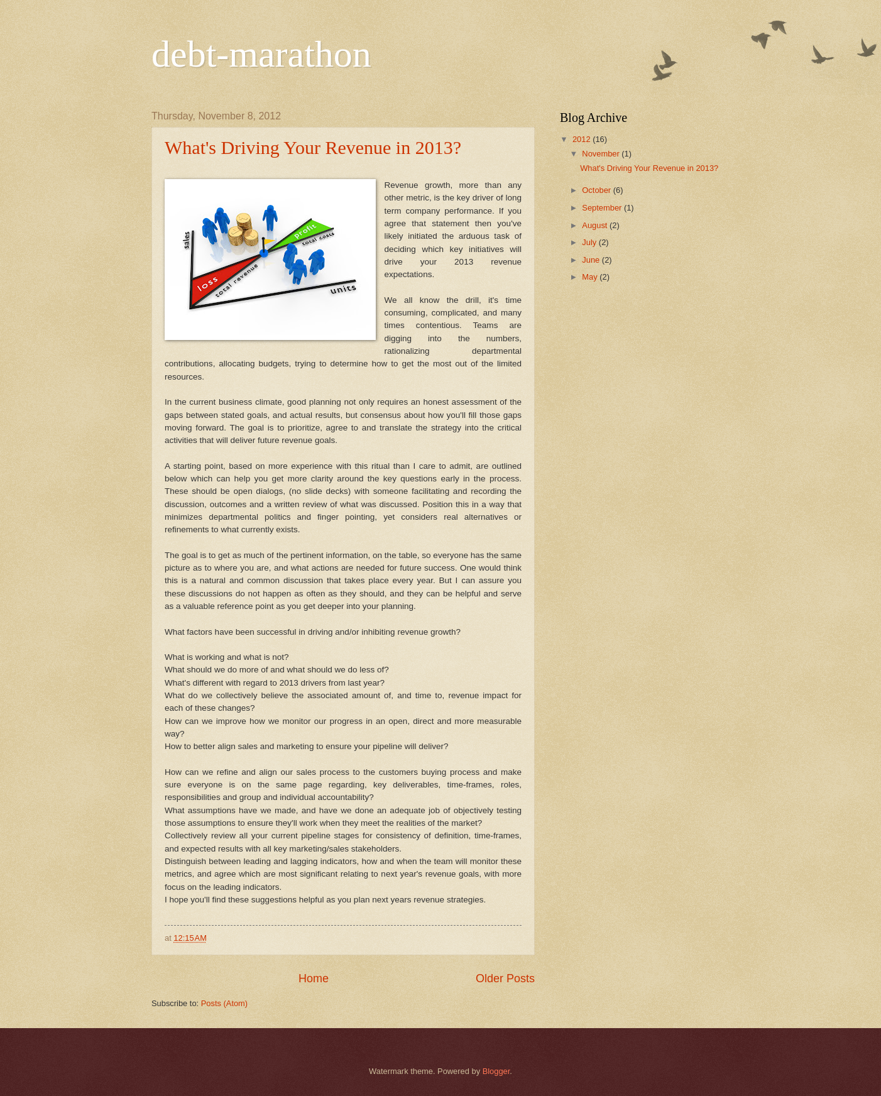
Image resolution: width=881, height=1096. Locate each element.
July (590, 242)
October (597, 190)
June (592, 260)
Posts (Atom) (224, 1003)
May (590, 277)
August (596, 225)
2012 (582, 139)
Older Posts (505, 978)
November (601, 153)
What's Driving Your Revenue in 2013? (313, 147)
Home (313, 978)
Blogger (496, 1071)
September (603, 207)
